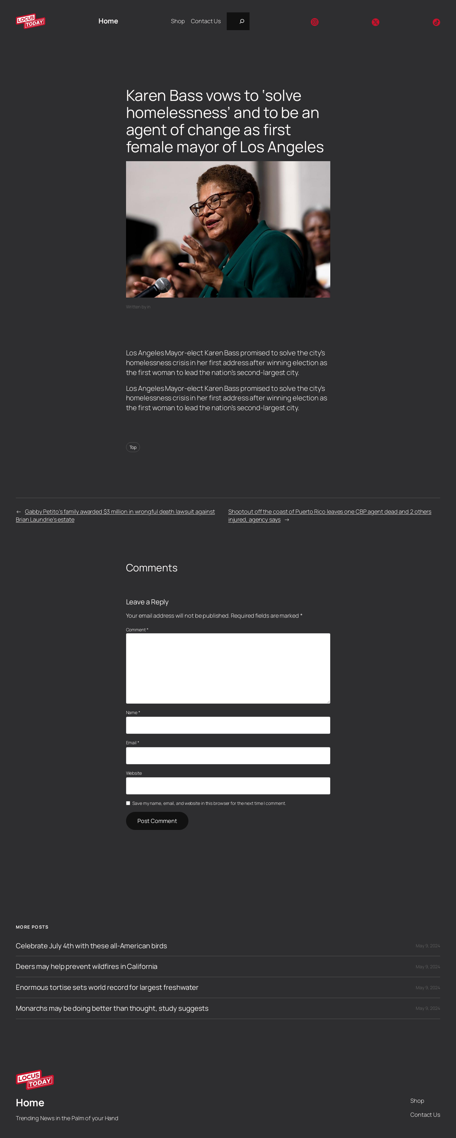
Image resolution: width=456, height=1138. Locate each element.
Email (132, 743)
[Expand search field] (238, 21)
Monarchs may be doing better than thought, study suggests (112, 1008)
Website (134, 773)
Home (108, 21)
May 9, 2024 (428, 946)
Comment (137, 630)
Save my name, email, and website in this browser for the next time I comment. (209, 803)
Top (133, 447)
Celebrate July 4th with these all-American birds (91, 946)
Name (133, 712)
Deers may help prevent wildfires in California (86, 966)
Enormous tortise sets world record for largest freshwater (107, 987)
